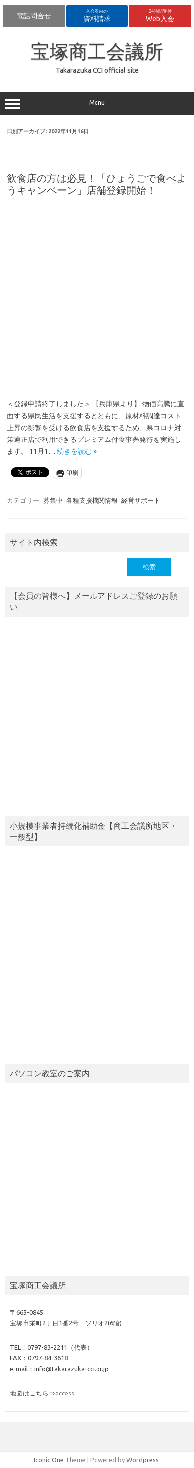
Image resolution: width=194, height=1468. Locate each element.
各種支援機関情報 (92, 500)
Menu (97, 104)
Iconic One (49, 1459)
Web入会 (160, 16)
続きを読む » (77, 451)
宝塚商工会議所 (97, 51)
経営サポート (140, 500)
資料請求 (97, 16)
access (64, 1393)
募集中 (53, 500)
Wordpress (142, 1459)
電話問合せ (33, 16)
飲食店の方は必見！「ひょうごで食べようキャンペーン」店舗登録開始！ (96, 184)
